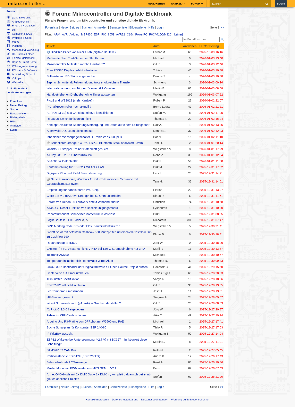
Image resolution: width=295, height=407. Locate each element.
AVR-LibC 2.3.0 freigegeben (65, 309)
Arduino (74, 34)
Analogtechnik (18, 21)
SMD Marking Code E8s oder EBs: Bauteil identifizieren (83, 226)
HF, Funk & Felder (20, 54)
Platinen (14, 45)
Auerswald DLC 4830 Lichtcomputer (70, 130)
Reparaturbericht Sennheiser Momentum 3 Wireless (81, 214)
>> (222, 27)
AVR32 (120, 34)
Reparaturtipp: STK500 (62, 242)
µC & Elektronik (19, 17)
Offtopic (14, 78)
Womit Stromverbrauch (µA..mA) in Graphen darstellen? (84, 303)
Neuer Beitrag (18, 105)
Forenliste (16, 101)
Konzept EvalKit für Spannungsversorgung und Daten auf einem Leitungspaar (98, 125)
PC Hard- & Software (22, 70)
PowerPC (141, 34)
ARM (57, 34)
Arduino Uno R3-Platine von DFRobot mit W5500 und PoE (85, 321)
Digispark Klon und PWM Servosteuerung (74, 173)
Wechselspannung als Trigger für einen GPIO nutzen (82, 88)
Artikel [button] (178, 3)
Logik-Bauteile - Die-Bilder (64, 220)
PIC (103, 34)
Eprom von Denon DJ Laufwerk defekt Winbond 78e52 (83, 202)
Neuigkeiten (156, 3)
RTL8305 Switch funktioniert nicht (69, 118)
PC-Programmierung (22, 66)
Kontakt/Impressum (97, 399)
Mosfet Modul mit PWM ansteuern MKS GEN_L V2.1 (81, 368)
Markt (13, 41)
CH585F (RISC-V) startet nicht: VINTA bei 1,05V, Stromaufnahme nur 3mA (96, 248)
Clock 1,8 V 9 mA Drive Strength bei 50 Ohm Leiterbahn (84, 195)
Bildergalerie (17, 117)
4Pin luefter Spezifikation (63, 279)
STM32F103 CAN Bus (61, 350)
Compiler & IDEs (19, 33)
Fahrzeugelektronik (21, 57)
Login (281, 3)
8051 (111, 34)
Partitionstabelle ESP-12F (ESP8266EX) (73, 356)
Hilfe (12, 121)
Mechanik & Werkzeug (23, 49)
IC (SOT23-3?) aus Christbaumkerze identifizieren (80, 112)
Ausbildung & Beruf (21, 74)
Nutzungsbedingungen (154, 399)
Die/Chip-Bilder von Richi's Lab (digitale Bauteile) (83, 52)
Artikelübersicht (17, 88)
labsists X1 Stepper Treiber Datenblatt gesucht (77, 149)
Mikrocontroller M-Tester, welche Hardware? (76, 64)
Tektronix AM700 (58, 255)
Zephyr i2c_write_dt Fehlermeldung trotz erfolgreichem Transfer (89, 82)
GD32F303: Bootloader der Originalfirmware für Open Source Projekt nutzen (97, 267)
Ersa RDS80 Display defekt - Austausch (73, 70)
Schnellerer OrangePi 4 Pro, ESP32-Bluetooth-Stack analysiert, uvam (97, 143)
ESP (97, 34)
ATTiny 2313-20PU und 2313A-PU (69, 155)
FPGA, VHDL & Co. (21, 25)
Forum (11, 11)
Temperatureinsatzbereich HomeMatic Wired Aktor (80, 260)
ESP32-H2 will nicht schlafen (66, 285)
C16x (130, 34)
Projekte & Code (19, 37)
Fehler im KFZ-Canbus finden (66, 315)
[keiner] (178, 34)
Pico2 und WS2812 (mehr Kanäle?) (70, 100)
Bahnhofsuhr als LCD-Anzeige (67, 362)
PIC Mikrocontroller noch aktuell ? (69, 106)
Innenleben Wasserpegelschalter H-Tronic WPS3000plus (84, 137)
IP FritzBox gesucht (60, 333)
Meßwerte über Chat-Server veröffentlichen (75, 58)
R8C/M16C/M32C (160, 34)
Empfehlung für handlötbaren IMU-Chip (73, 190)
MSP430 (86, 34)
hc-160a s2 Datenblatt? (62, 161)
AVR (65, 34)
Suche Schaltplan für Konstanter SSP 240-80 (76, 327)
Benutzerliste (18, 113)
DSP (12, 29)
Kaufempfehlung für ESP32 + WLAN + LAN (75, 167)
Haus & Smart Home (22, 62)
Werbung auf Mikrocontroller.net (190, 399)
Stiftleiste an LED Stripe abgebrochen (71, 76)
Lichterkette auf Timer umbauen (68, 273)
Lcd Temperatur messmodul (65, 291)
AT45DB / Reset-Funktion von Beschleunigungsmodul (82, 208)
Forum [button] (197, 3)
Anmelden (16, 125)
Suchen (14, 109)
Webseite (15, 82)
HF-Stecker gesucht (60, 297)
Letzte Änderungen (19, 92)
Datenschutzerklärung (125, 399)
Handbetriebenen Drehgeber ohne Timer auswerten (81, 94)
